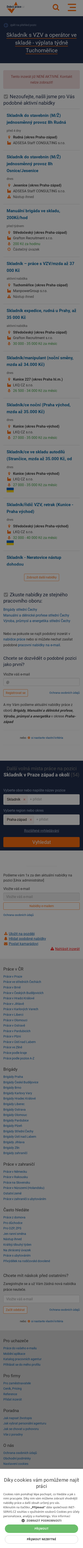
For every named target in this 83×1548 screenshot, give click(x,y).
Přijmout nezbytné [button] (41, 1539)
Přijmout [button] (42, 1528)
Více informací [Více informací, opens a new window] (61, 1516)
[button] (41, 1520)
